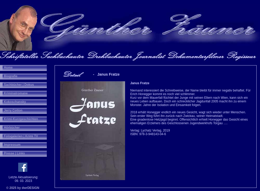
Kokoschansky (15, 102)
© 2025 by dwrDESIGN (22, 188)
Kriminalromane (16, 93)
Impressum (12, 145)
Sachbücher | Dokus (19, 85)
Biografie (10, 76)
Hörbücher (12, 127)
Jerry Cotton (13, 110)
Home (8, 67)
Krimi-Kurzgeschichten (21, 119)
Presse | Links (14, 153)
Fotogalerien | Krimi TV (21, 136)
